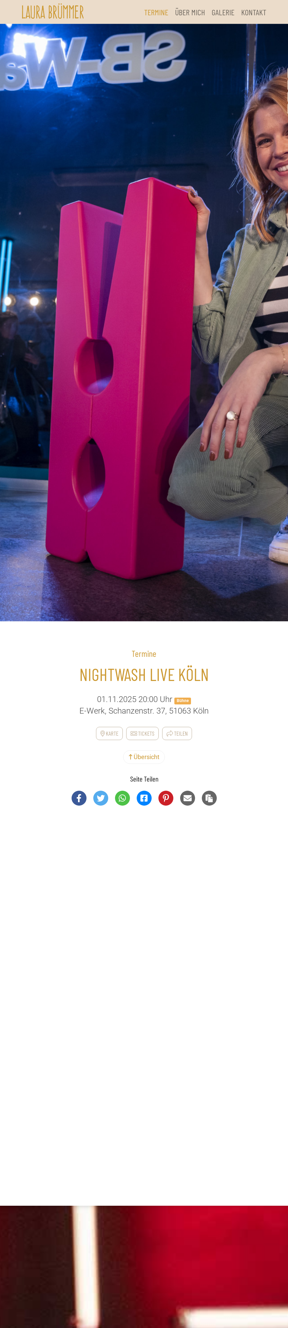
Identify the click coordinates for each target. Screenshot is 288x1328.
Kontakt (253, 12)
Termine (156, 12)
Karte (109, 733)
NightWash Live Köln (144, 674)
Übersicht (144, 756)
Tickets (142, 733)
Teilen (177, 733)
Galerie (223, 12)
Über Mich (190, 12)
